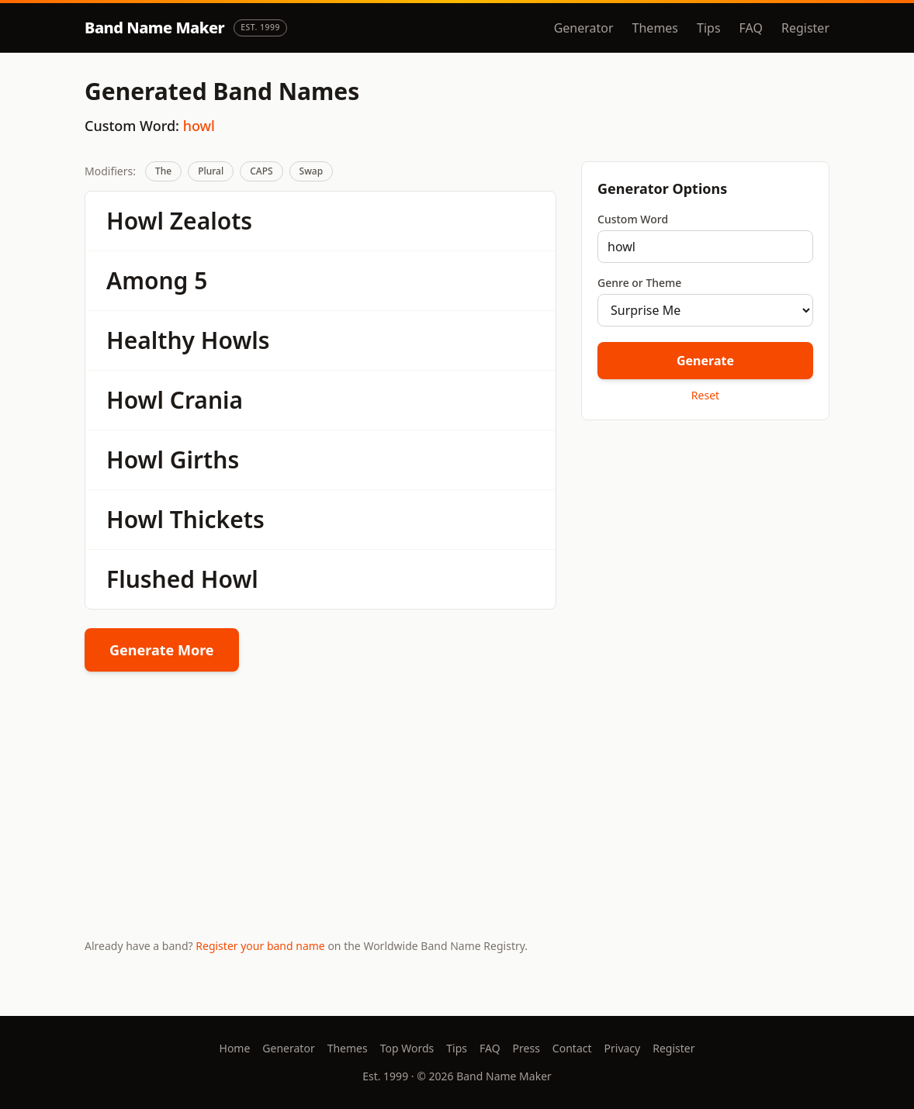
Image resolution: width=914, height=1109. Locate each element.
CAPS (261, 171)
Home (235, 1048)
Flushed (150, 579)
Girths (204, 459)
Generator (584, 27)
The (163, 171)
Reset (705, 395)
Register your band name (260, 945)
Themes (655, 27)
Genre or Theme (639, 282)
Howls (235, 340)
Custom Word (632, 219)
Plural (210, 171)
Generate (705, 360)
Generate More (161, 650)
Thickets (217, 519)
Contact (572, 1048)
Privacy (622, 1048)
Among (147, 280)
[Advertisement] (705, 542)
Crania (206, 400)
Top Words (407, 1048)
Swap (311, 171)
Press (526, 1048)
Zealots (211, 221)
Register (805, 27)
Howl (135, 221)
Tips (709, 27)
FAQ (751, 27)
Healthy (150, 340)
